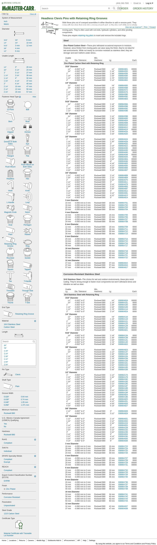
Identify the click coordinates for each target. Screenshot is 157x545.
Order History (143, 8)
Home (4, 540)
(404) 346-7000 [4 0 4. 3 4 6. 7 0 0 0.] (122, 3)
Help (84, 540)
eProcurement (69, 540)
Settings (92, 540)
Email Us (137, 3)
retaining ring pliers (86, 35)
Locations (12, 540)
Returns (22, 540)
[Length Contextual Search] (19, 341)
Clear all (33, 14)
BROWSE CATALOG (12, 3)
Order (123, 8)
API (78, 540)
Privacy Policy (150, 544)
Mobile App (41, 540)
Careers (31, 540)
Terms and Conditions (133, 544)
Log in (149, 3)
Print (145, 27)
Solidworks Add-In (54, 540)
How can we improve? (133, 27)
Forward (152, 27)
